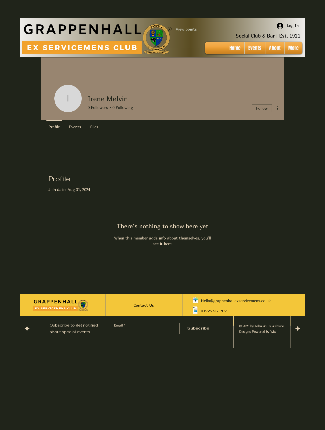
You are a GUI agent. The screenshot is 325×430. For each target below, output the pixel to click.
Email (119, 325)
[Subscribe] (198, 328)
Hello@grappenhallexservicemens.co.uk (236, 300)
